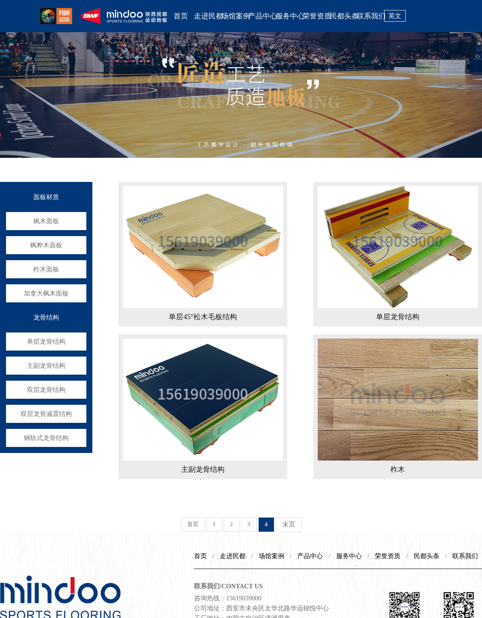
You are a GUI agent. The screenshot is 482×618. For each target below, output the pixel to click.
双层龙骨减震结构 (46, 413)
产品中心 (262, 16)
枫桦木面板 (46, 245)
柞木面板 (46, 269)
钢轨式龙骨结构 (46, 437)
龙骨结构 (46, 317)
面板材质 (46, 197)
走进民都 (207, 16)
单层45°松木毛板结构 (203, 317)
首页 (181, 16)
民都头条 (343, 16)
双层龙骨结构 (46, 389)
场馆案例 (235, 16)
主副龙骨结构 (46, 365)
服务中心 (289, 16)
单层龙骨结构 (46, 341)
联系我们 (370, 16)
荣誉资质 (316, 16)
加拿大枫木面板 (46, 293)
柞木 (397, 469)
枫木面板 (46, 221)
